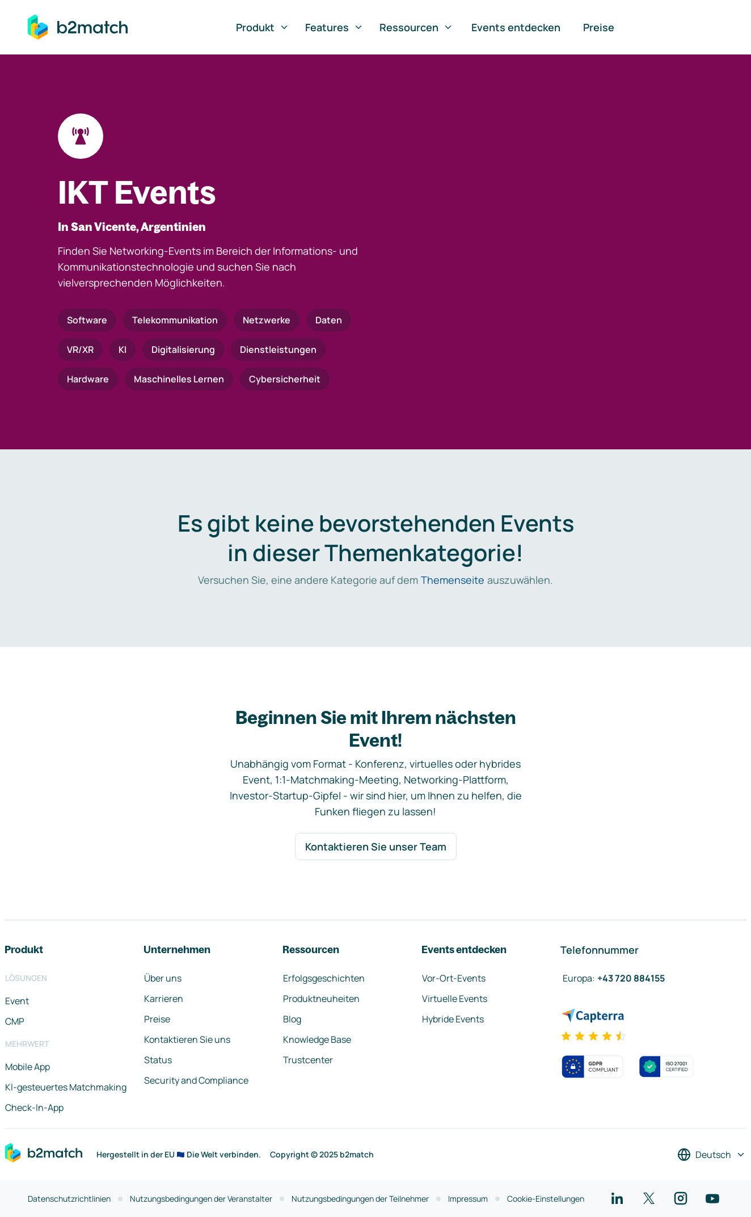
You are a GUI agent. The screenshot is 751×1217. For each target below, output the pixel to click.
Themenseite (452, 580)
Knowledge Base (317, 1039)
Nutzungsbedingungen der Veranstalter (201, 1198)
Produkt (262, 27)
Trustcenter (308, 1060)
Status (158, 1060)
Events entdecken (515, 27)
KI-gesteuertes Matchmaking (65, 1087)
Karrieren (163, 998)
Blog (292, 1019)
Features (334, 27)
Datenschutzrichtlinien (69, 1198)
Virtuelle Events (454, 998)
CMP (14, 1021)
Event (17, 1001)
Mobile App (27, 1066)
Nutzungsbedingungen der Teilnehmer (360, 1198)
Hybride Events (453, 1019)
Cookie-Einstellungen (545, 1198)
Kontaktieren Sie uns (187, 1039)
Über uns (163, 978)
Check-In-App (34, 1107)
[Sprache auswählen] (711, 1154)
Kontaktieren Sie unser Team (375, 846)
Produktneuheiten (321, 998)
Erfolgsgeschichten (324, 978)
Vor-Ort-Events (454, 978)
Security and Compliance (196, 1080)
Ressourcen (416, 27)
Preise (598, 27)
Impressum (468, 1198)
